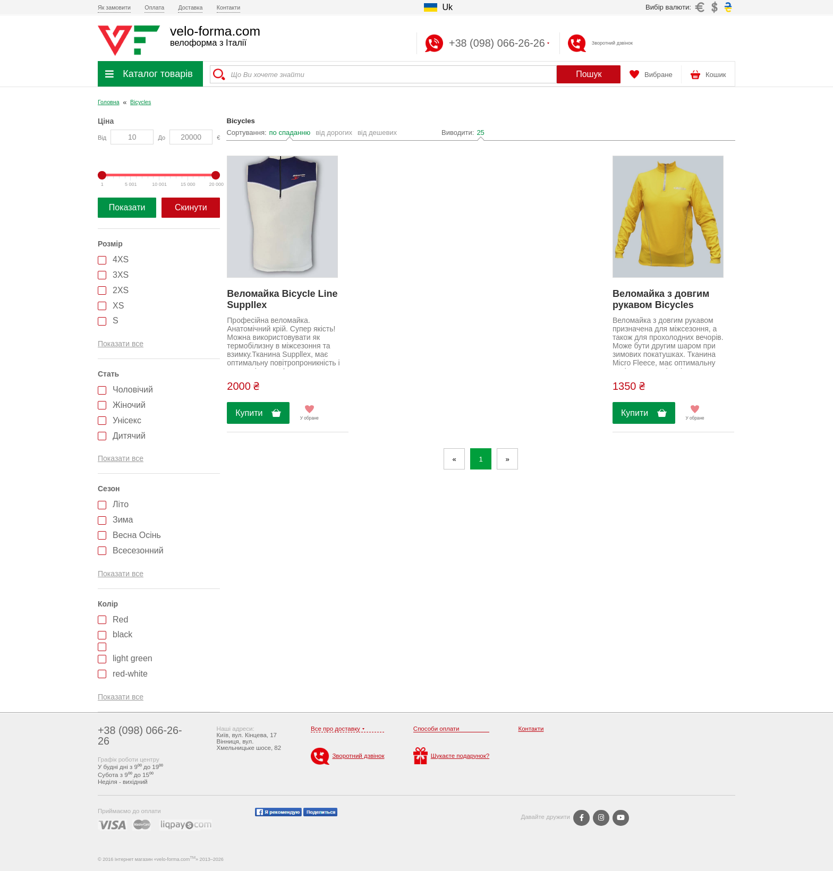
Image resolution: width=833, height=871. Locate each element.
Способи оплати (436, 728)
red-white (130, 673)
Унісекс (127, 420)
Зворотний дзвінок (612, 43)
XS (118, 305)
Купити (248, 412)
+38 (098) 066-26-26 (140, 735)
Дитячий (129, 435)
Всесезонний (138, 550)
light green (132, 658)
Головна (109, 102)
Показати (127, 207)
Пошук (588, 74)
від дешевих (377, 132)
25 (480, 132)
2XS (121, 290)
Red (120, 619)
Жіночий (129, 404)
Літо (121, 504)
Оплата (154, 7)
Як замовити (114, 7)
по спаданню (290, 132)
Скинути (191, 207)
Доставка (190, 7)
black (122, 634)
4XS (121, 259)
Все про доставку (335, 728)
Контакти (228, 7)
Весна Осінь (137, 535)
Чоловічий (133, 389)
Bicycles (140, 102)
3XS (121, 274)
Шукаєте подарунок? (451, 755)
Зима (123, 519)
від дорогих (334, 132)
